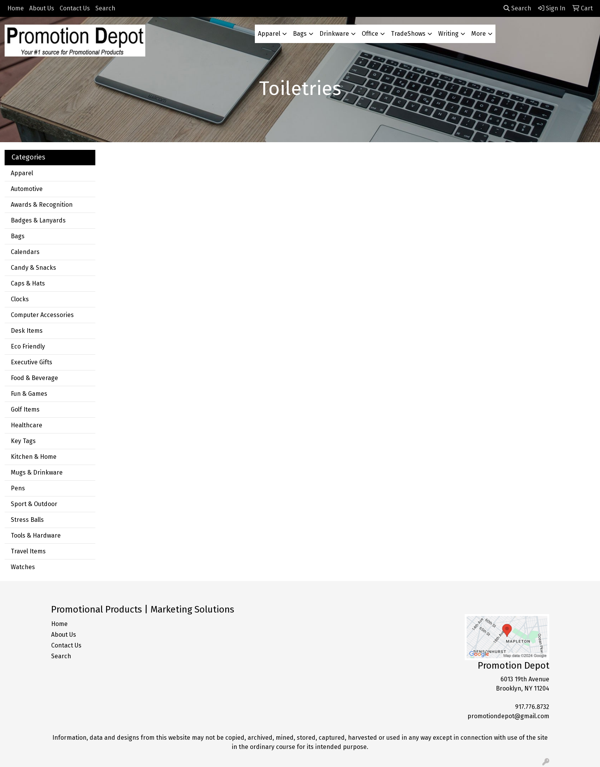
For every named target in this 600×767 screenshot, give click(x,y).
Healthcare (26, 425)
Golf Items (25, 409)
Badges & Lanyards (38, 220)
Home (15, 8)
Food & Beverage (34, 378)
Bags (300, 33)
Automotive (27, 189)
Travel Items (28, 551)
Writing (448, 33)
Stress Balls (27, 519)
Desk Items (27, 330)
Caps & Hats (28, 283)
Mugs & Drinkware (37, 472)
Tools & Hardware (36, 535)
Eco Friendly (28, 346)
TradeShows (408, 33)
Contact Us (75, 8)
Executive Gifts (31, 362)
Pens (18, 488)
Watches (23, 567)
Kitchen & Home (34, 456)
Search (105, 8)
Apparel (269, 33)
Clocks (20, 299)
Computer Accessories (42, 315)
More (478, 33)
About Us (41, 8)
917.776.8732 (532, 707)
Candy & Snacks (33, 267)
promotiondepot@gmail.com (508, 716)
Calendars (25, 252)
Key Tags (23, 441)
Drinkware (334, 33)
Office (370, 33)
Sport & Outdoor (34, 504)
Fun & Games (29, 393)
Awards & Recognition (42, 204)
